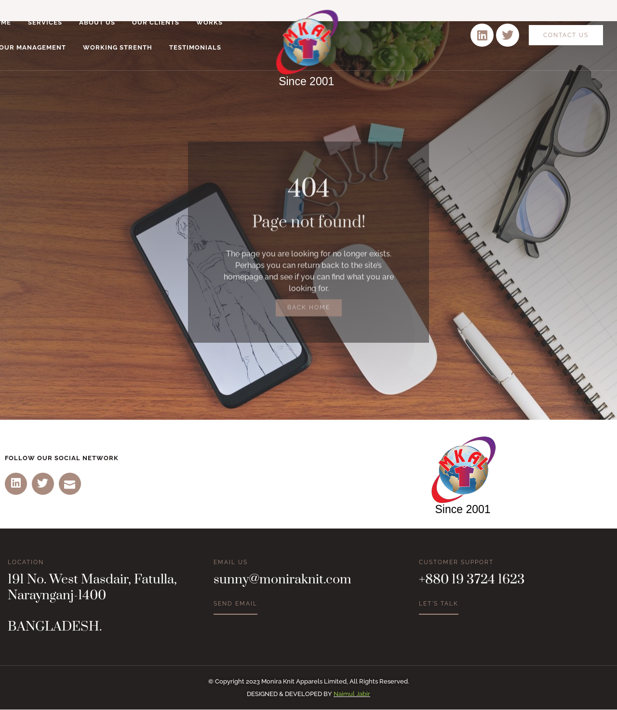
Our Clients (155, 22)
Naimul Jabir (352, 694)
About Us (97, 22)
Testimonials (195, 47)
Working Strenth (117, 47)
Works (209, 22)
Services (45, 22)
